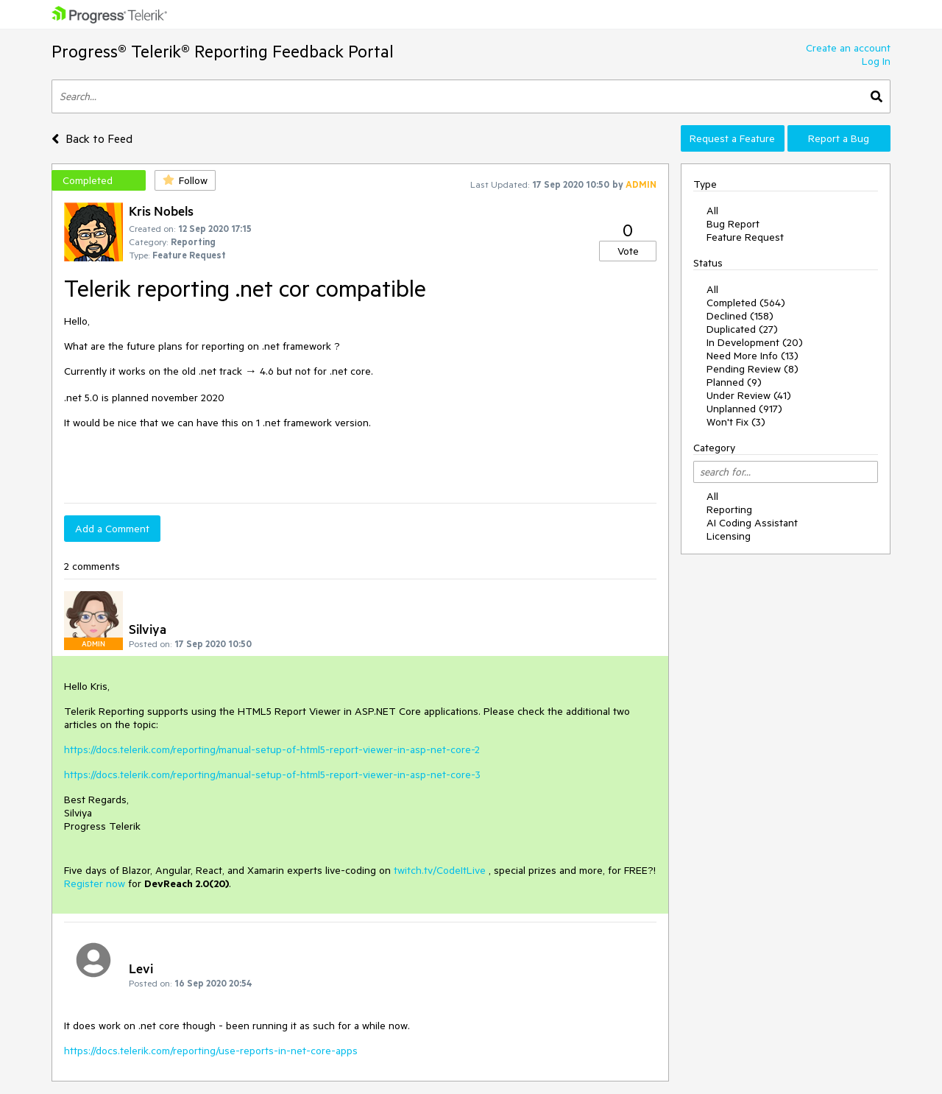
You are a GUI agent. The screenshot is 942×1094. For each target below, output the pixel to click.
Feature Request (745, 237)
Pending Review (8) (752, 368)
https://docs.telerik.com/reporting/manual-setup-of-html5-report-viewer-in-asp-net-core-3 (272, 774)
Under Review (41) (748, 395)
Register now (94, 883)
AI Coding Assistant (752, 522)
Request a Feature (732, 138)
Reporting (729, 509)
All (712, 210)
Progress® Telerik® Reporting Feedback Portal (223, 51)
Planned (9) (734, 382)
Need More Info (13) (752, 355)
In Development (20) (754, 342)
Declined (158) (739, 315)
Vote (628, 251)
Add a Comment (112, 528)
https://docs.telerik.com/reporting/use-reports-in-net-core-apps (211, 1050)
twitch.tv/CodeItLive (440, 870)
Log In (876, 61)
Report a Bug (838, 138)
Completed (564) (745, 302)
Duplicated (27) (742, 329)
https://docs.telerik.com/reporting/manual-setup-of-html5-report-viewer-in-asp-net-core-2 (272, 749)
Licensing (728, 536)
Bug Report (732, 223)
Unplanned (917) (744, 408)
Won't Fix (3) (735, 421)
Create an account (848, 47)
